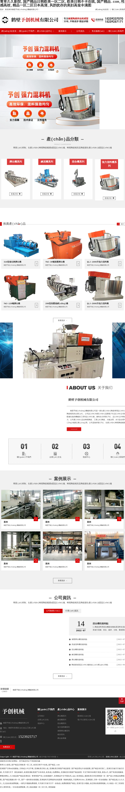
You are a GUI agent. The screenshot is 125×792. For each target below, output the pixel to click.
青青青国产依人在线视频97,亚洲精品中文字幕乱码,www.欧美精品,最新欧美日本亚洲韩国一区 (69, 779)
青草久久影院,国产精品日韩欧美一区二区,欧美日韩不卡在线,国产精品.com (30, 768)
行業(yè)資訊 (71, 614)
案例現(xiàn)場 (84, 719)
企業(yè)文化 (43, 723)
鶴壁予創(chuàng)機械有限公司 (26, 693)
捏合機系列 (61, 726)
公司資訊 (80, 31)
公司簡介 (41, 719)
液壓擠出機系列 (63, 734)
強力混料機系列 (63, 730)
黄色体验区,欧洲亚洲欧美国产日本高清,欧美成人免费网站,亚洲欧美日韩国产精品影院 (48, 775)
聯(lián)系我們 (118, 10)
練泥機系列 (61, 723)
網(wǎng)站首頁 (102, 10)
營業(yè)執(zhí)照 (96, 760)
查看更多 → (62, 399)
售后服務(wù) (98, 31)
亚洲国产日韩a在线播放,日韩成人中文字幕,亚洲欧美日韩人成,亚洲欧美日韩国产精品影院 (35, 772)
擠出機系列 (61, 719)
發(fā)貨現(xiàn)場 (86, 723)
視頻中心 (41, 726)
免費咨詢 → (7, 750)
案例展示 (62, 31)
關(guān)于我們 (26, 31)
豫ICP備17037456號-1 (48, 760)
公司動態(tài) (53, 614)
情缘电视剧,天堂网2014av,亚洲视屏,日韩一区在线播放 (85, 783)
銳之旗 (122, 760)
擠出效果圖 (61, 741)
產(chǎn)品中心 (44, 31)
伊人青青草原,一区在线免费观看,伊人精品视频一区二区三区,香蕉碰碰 (27, 790)
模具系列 (60, 738)
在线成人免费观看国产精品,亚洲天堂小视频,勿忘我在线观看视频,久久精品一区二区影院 (89, 786)
